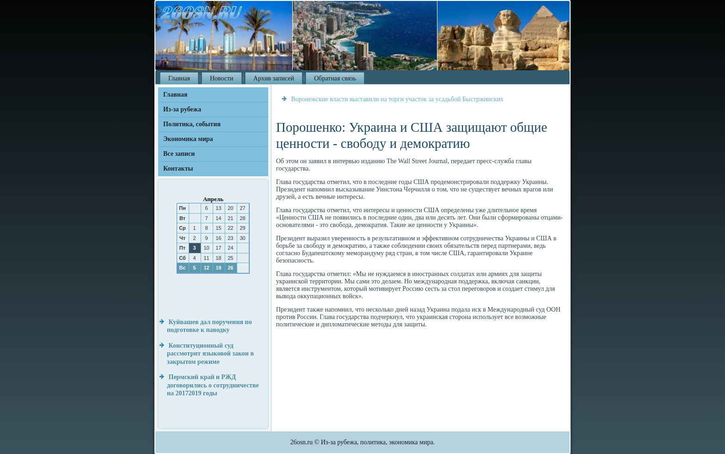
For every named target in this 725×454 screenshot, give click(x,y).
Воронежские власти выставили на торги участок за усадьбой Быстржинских (397, 99)
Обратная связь (335, 78)
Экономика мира (188, 138)
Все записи (179, 153)
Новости (221, 78)
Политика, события (192, 124)
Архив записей (273, 78)
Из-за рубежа (182, 109)
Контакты (178, 168)
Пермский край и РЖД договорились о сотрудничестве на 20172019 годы (213, 385)
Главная (179, 78)
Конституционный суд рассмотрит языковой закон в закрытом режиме (210, 353)
